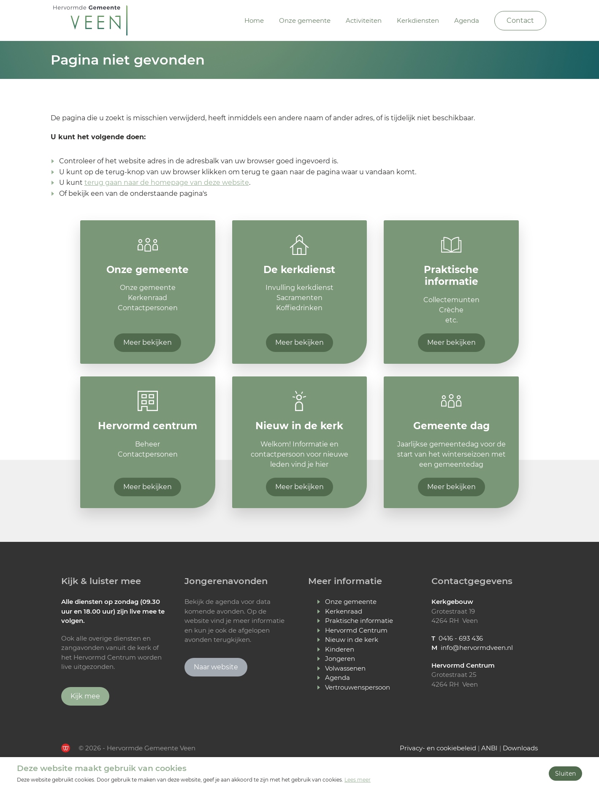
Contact (520, 20)
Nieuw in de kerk (351, 640)
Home (254, 20)
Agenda (466, 20)
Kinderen (339, 649)
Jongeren (340, 659)
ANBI (489, 748)
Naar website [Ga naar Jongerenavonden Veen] (216, 667)
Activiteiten (364, 20)
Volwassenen (345, 668)
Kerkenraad (343, 611)
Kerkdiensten (418, 20)
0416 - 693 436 (461, 638)
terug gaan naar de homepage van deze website (166, 183)
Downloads (520, 748)
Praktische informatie (359, 621)
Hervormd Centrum (356, 630)
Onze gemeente (305, 20)
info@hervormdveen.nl (477, 648)
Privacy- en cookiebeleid (438, 748)
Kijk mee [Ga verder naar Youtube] (85, 696)
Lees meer (357, 779)
